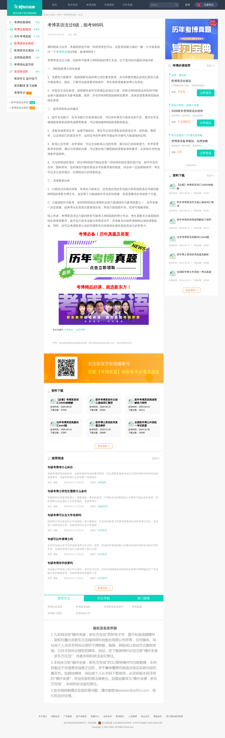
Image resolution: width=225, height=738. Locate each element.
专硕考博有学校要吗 (60, 563)
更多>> (156, 458)
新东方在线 (49, 15)
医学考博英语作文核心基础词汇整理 (195, 204)
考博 (59, 15)
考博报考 (102, 482)
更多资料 (104, 446)
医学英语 (73, 4)
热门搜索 (143, 598)
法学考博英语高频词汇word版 (193, 237)
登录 (187, 4)
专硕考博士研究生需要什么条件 (67, 491)
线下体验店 (81, 716)
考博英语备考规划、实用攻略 (189, 141)
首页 (54, 4)
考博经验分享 (83, 613)
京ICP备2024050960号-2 (75, 723)
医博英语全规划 (181, 80)
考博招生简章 (54, 606)
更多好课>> (191, 165)
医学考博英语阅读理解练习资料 (194, 219)
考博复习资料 (54, 613)
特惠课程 (109, 4)
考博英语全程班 (22, 107)
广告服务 (68, 716)
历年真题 (128, 4)
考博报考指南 (69, 15)
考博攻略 (91, 4)
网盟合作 (157, 716)
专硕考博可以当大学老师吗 (64, 515)
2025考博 (80, 330)
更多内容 (104, 587)
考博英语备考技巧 (113, 606)
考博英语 (61, 51)
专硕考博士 (103, 506)
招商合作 (55, 716)
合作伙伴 (107, 716)
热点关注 (145, 716)
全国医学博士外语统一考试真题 (194, 271)
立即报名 (205, 92)
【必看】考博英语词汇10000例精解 (195, 186)
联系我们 (120, 716)
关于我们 (42, 716)
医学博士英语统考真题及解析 (193, 254)
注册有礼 (209, 4)
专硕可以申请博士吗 (60, 539)
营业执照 (92, 723)
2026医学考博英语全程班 (187, 110)
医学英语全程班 (22, 102)
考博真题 (137, 606)
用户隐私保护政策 (174, 716)
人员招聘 (132, 716)
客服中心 (95, 716)
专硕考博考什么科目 (60, 467)
